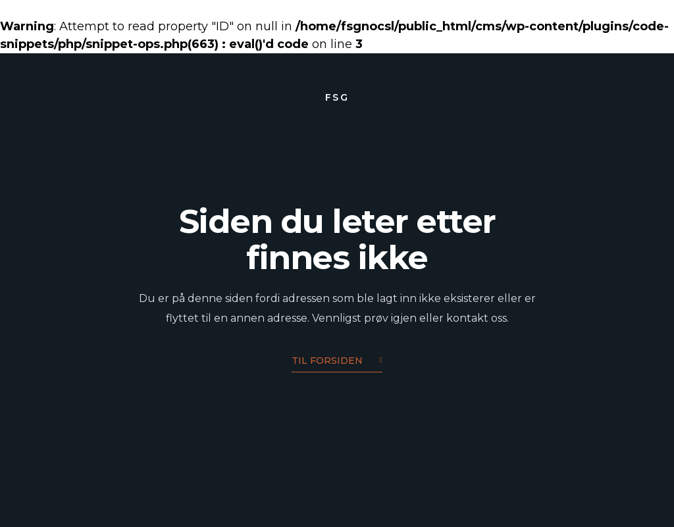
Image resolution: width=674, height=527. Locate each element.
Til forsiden (337, 361)
